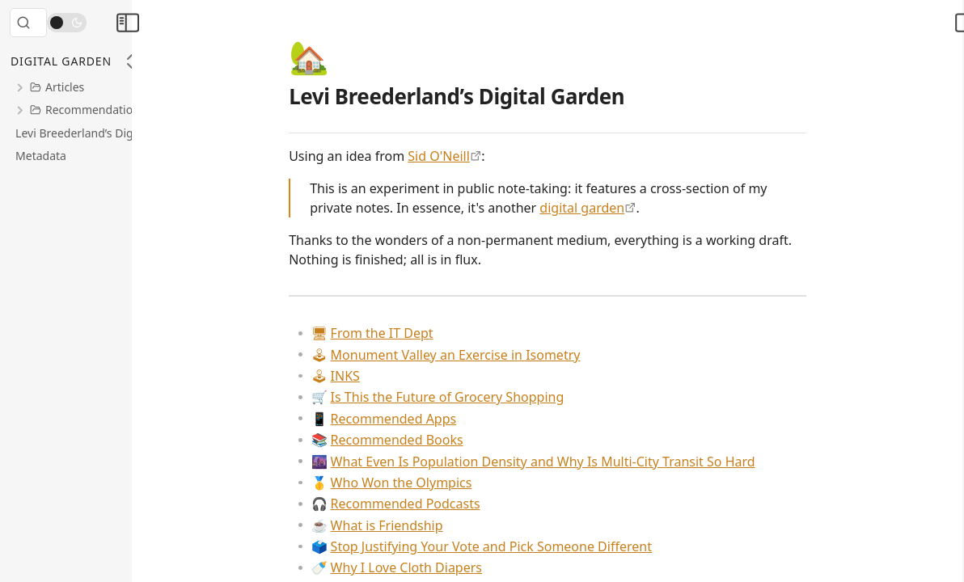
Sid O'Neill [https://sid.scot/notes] (487, 156)
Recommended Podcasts (443, 503)
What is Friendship (425, 525)
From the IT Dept (420, 333)
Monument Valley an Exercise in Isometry (493, 355)
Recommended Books (435, 440)
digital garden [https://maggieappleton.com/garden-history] (630, 208)
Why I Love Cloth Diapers (444, 567)
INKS (383, 376)
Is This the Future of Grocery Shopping (485, 397)
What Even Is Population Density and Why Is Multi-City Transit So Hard (581, 461)
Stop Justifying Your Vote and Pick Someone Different (529, 546)
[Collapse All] (131, 61)
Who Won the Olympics (439, 482)
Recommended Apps (432, 419)
